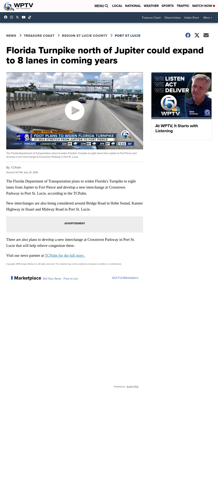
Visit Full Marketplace (125, 278)
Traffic (183, 5)
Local (117, 5)
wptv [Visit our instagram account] (12, 17)
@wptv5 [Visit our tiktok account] (30, 17)
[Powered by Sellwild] (132, 386)
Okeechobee (172, 18)
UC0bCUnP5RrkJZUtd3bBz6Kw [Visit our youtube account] (24, 17)
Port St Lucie (127, 35)
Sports (167, 5)
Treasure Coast (151, 18)
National (133, 5)
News (11, 35)
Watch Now (203, 5)
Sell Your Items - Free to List (60, 278)
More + (207, 18)
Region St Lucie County (84, 35)
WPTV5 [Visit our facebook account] (6, 17)
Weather (151, 5)
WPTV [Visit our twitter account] (18, 17)
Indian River (191, 18)
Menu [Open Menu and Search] (101, 6)
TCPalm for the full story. (65, 255)
